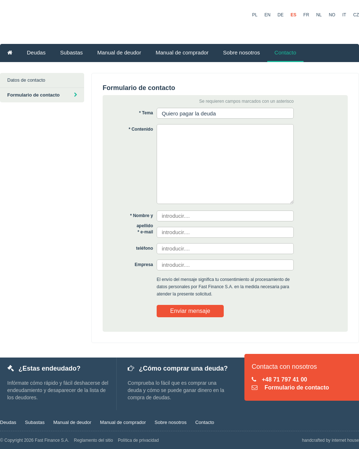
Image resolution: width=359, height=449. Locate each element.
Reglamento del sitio (93, 440)
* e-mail (145, 231)
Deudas (36, 52)
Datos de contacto (26, 80)
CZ (356, 14)
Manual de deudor (119, 52)
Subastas (71, 52)
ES (293, 14)
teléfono (144, 248)
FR (306, 14)
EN (267, 14)
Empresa (144, 264)
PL (254, 14)
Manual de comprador (182, 52)
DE (280, 14)
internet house (345, 440)
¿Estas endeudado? (44, 368)
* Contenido (141, 129)
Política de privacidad (138, 440)
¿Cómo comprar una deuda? (178, 368)
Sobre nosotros (241, 52)
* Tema (146, 112)
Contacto (285, 52)
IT (344, 14)
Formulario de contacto (42, 95)
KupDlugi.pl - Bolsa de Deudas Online (118, 23)
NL (319, 14)
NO (332, 14)
